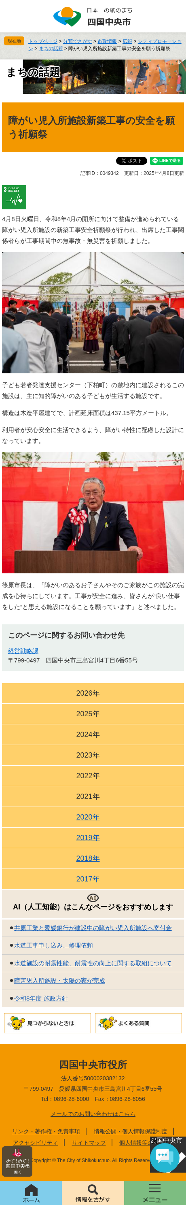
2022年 (87, 776)
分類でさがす (77, 41)
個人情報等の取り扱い (147, 1142)
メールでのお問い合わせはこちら (93, 1114)
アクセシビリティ (35, 1142)
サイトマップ (89, 1142)
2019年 (87, 838)
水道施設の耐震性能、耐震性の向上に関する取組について (93, 963)
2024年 (87, 734)
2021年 (87, 796)
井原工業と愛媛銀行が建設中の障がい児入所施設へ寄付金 (93, 927)
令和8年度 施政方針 (41, 998)
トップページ (42, 41)
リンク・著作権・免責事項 (46, 1131)
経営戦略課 (23, 650)
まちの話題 (51, 48)
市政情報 (107, 41)
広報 (127, 41)
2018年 (87, 858)
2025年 (87, 714)
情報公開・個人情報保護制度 (130, 1131)
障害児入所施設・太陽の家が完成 (59, 980)
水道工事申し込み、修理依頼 (53, 945)
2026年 (87, 693)
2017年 (87, 879)
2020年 (87, 817)
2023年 (87, 755)
